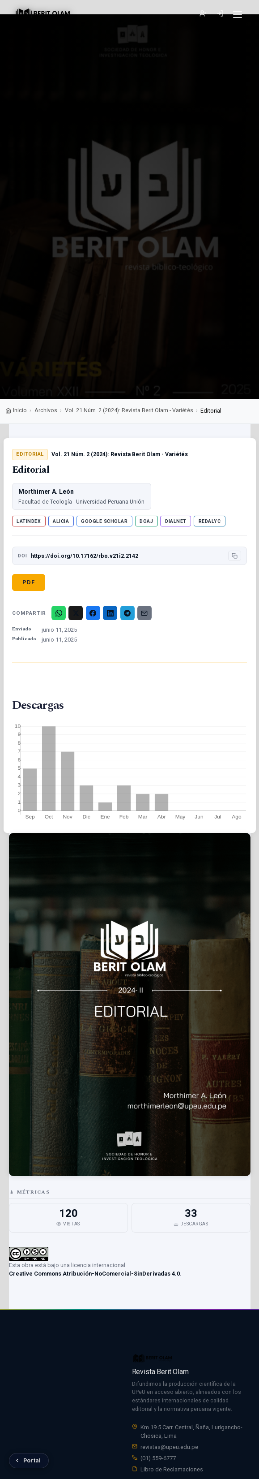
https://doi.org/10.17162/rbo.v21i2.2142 (84, 555)
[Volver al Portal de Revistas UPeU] (29, 1460)
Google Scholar (104, 521)
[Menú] (237, 14)
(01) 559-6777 (158, 1460)
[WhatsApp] (58, 613)
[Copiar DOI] (234, 556)
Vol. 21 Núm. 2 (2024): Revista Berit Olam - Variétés (129, 410)
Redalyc (210, 521)
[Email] (144, 613)
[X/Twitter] (75, 613)
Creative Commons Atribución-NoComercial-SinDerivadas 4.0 (94, 1273)
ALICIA (61, 521)
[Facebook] (93, 613)
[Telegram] (127, 613)
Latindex (29, 521)
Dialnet (176, 521)
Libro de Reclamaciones (171, 1471)
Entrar (219, 13)
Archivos (45, 410)
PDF (28, 582)
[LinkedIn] (110, 613)
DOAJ (146, 521)
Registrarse (202, 13)
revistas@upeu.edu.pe (169, 1449)
